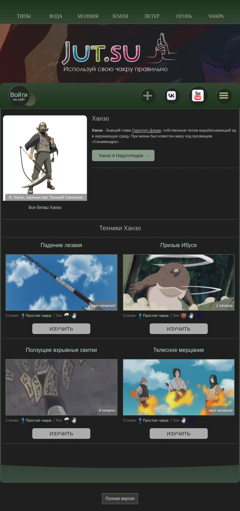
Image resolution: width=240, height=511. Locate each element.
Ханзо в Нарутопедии (121, 155)
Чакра (216, 16)
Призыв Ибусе (178, 245)
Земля (120, 16)
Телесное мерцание (178, 350)
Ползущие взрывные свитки (61, 350)
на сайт (18, 96)
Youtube (197, 95)
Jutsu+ (147, 95)
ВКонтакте (171, 95)
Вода (55, 16)
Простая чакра (39, 315)
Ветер (152, 16)
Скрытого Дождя (146, 130)
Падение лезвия (61, 245)
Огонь (184, 16)
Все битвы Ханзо (45, 207)
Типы (24, 16)
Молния (88, 16)
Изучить (61, 329)
